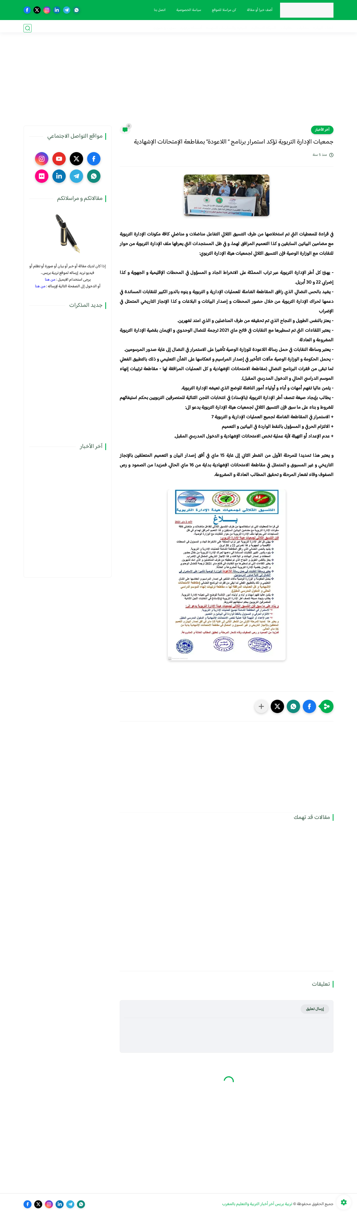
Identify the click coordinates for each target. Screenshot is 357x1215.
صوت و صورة (164, 28)
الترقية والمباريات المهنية (226, 28)
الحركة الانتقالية (263, 28)
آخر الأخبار (322, 130)
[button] (309, 706)
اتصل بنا (158, 10)
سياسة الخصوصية (186, 10)
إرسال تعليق (315, 1009)
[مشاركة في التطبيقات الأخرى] (261, 706)
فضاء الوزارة (323, 28)
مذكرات (302, 28)
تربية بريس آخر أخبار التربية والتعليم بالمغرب (257, 1204)
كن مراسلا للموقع (222, 10)
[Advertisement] (178, 84)
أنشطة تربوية (191, 28)
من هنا (50, 279)
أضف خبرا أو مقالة (258, 10)
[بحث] (28, 28)
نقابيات (286, 28)
